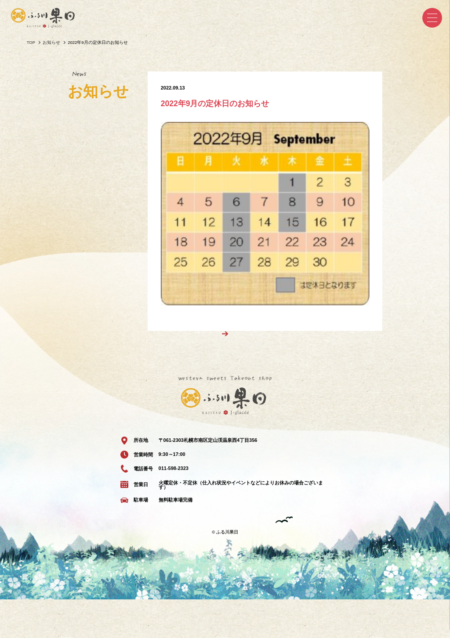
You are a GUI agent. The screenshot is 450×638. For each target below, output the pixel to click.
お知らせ (51, 42)
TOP (31, 42)
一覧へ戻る (219, 370)
